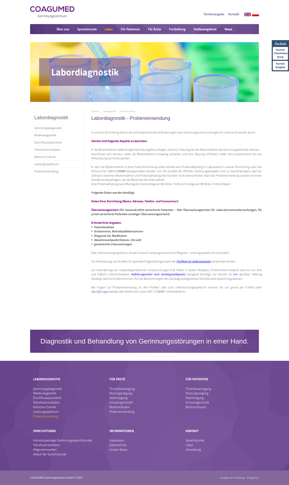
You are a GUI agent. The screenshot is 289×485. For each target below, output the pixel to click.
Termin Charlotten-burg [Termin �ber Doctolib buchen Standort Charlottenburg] (281, 53)
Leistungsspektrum (46, 164)
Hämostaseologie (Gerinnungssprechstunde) (62, 440)
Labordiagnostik (46, 379)
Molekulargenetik (45, 135)
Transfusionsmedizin (47, 149)
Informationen (121, 430)
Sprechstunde (87, 29)
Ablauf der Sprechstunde (49, 454)
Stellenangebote (205, 29)
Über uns (63, 29)
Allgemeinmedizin (45, 449)
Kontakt (233, 14)
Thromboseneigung (122, 388)
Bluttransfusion (119, 407)
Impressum (116, 440)
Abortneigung (118, 397)
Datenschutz (117, 444)
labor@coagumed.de (104, 291)
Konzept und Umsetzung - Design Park (239, 478)
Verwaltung (193, 449)
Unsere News (118, 449)
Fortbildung (177, 29)
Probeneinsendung (46, 171)
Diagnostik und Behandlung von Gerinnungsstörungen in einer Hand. (144, 341)
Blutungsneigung (120, 393)
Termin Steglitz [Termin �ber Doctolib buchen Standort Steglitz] (280, 65)
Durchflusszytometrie (48, 142)
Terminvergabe (214, 14)
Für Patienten (130, 29)
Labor (109, 29)
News (228, 29)
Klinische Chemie (45, 157)
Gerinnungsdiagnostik (48, 128)
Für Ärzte (154, 29)
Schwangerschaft (121, 402)
